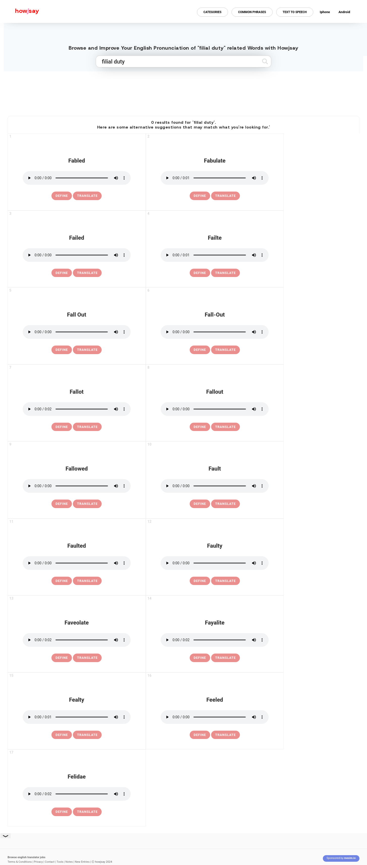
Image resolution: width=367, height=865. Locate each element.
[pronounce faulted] (77, 563)
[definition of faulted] (61, 581)
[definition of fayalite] (200, 658)
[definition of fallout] (200, 427)
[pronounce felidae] (77, 794)
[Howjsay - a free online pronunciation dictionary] (19, 11)
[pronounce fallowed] (77, 486)
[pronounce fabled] (77, 178)
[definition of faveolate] (61, 658)
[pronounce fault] (215, 486)
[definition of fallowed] (61, 504)
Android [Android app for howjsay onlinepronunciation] (344, 12)
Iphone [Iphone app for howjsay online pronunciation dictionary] (325, 12)
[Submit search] (265, 61)
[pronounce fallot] (77, 409)
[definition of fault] (200, 504)
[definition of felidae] (61, 812)
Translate (87, 196)
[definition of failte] (200, 273)
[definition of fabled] (61, 196)
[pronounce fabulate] (215, 178)
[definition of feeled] (200, 735)
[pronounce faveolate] (77, 640)
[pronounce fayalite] (215, 640)
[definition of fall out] (61, 350)
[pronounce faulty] (215, 563)
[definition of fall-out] (200, 350)
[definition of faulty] (200, 581)
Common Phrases (252, 12)
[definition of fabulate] (200, 196)
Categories (212, 12)
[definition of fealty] (61, 735)
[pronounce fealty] (77, 717)
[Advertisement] (183, 91)
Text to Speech (295, 12)
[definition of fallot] (61, 427)
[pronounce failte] (215, 255)
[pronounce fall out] (77, 332)
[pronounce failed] (77, 255)
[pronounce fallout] (215, 409)
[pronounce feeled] (215, 717)
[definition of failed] (61, 273)
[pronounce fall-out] (215, 332)
